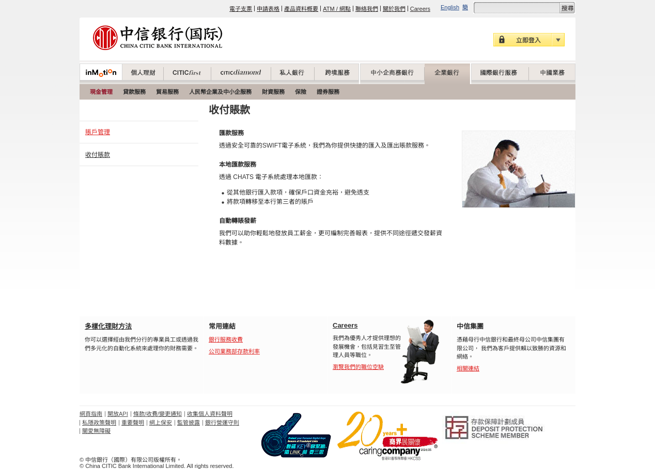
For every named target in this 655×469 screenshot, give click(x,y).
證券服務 (328, 92)
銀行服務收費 (226, 339)
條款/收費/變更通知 (157, 414)
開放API (117, 414)
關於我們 (394, 9)
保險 (300, 92)
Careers (420, 9)
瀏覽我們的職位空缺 (358, 367)
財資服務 (273, 92)
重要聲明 (132, 422)
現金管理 (101, 92)
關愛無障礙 (96, 431)
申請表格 (268, 9)
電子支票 (240, 9)
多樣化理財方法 (108, 326)
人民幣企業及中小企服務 (220, 92)
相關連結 (468, 368)
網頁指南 (91, 414)
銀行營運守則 (222, 422)
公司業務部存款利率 (234, 351)
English (450, 7)
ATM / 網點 (337, 9)
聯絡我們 (366, 9)
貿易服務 (167, 92)
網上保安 (160, 422)
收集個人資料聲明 (209, 414)
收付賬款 (97, 154)
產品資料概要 (301, 9)
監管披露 (188, 422)
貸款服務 (134, 92)
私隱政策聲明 (99, 422)
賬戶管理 (97, 132)
